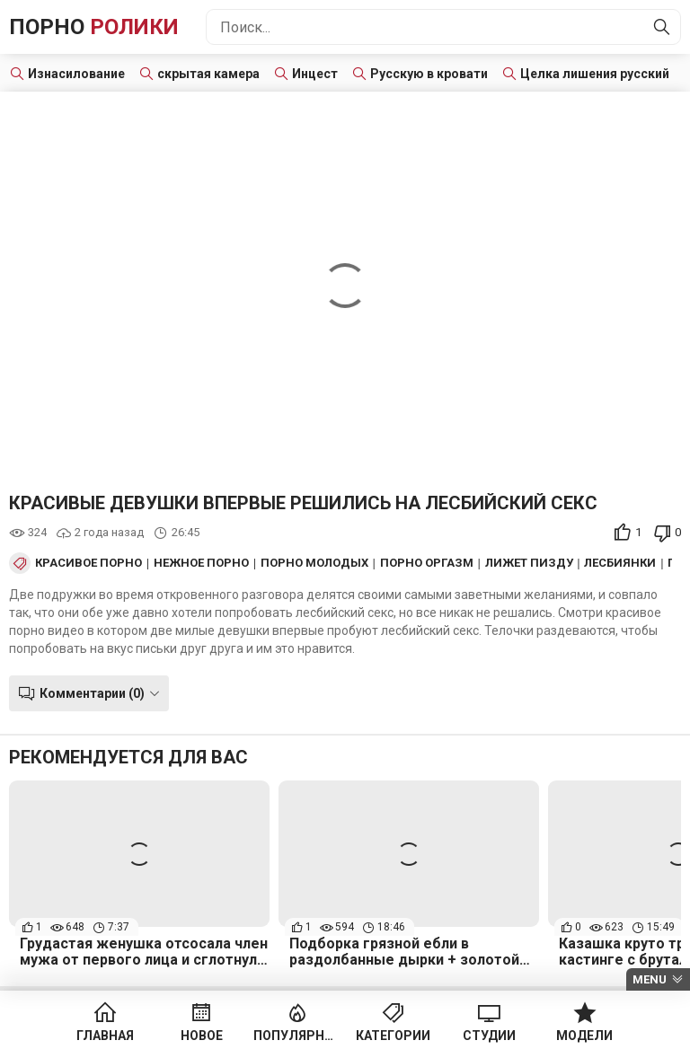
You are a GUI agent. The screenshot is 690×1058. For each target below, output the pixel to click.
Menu (649, 979)
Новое (202, 1035)
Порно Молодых (314, 563)
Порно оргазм (426, 563)
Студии (489, 1035)
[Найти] (662, 27)
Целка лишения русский (594, 73)
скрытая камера (208, 73)
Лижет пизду (529, 563)
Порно (94, 27)
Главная (105, 1035)
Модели (584, 1035)
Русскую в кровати (429, 73)
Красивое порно (88, 563)
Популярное (297, 1035)
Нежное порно (201, 563)
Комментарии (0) (92, 693)
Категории (393, 1035)
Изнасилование (76, 73)
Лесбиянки (620, 563)
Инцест (315, 73)
